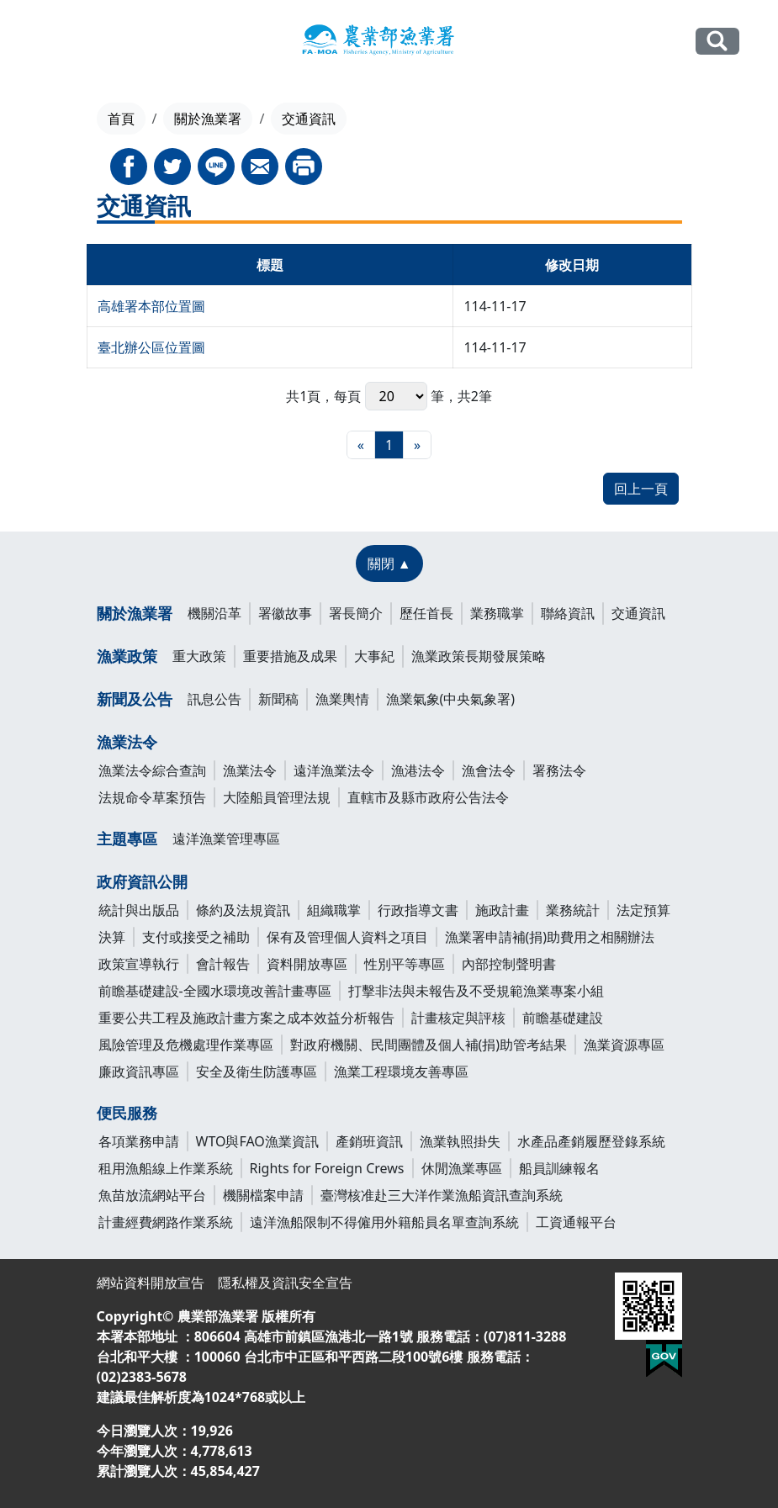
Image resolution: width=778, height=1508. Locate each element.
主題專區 (127, 838)
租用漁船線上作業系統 (165, 1168)
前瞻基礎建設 (562, 1017)
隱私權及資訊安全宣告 (285, 1282)
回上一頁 (641, 488)
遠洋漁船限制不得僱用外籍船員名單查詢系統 (384, 1222)
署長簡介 (356, 613)
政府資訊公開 (142, 881)
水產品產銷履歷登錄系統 (591, 1141)
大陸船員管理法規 (277, 797)
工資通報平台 (576, 1222)
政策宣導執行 (138, 964)
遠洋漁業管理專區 (226, 838)
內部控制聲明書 (509, 964)
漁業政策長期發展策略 (478, 656)
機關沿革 (214, 613)
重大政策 (199, 656)
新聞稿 (278, 699)
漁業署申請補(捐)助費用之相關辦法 (550, 937)
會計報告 (223, 964)
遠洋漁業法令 (334, 770)
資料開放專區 (307, 964)
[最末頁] (417, 445)
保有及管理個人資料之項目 (347, 937)
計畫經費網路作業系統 (165, 1222)
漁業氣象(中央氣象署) (451, 699)
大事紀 (374, 656)
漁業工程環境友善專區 (401, 1071)
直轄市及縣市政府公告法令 (428, 797)
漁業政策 (127, 656)
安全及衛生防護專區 (256, 1071)
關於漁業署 (207, 118)
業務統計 (573, 910)
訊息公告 (214, 699)
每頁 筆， (395, 396)
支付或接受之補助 (196, 937)
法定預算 (643, 910)
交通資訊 (638, 613)
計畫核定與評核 (458, 1017)
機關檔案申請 (263, 1195)
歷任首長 (426, 613)
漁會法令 (489, 770)
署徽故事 (285, 613)
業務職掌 (497, 613)
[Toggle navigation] (49, 42)
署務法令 (559, 770)
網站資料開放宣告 (150, 1282)
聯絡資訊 (568, 613)
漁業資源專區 (624, 1044)
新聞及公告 (134, 699)
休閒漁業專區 (461, 1168)
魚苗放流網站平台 (152, 1195)
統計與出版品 (138, 910)
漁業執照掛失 (460, 1141)
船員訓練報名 (559, 1168)
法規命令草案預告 (152, 797)
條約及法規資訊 (243, 910)
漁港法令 (418, 770)
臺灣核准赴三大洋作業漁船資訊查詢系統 (441, 1195)
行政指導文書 (418, 910)
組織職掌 (334, 910)
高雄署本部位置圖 (151, 306)
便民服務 (127, 1113)
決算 (111, 937)
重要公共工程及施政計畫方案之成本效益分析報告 (246, 1017)
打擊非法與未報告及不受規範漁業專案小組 (476, 991)
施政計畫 (502, 910)
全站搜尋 (717, 41)
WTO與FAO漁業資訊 (257, 1141)
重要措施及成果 (290, 656)
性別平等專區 (404, 964)
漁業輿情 (342, 699)
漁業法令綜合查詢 (152, 770)
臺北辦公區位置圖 (151, 347)
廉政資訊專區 (138, 1071)
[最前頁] (361, 445)
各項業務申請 (138, 1141)
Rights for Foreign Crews (327, 1168)
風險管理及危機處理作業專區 (185, 1044)
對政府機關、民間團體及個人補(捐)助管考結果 (429, 1044)
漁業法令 (127, 742)
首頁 (121, 118)
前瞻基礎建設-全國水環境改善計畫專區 (214, 991)
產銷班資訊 (369, 1141)
